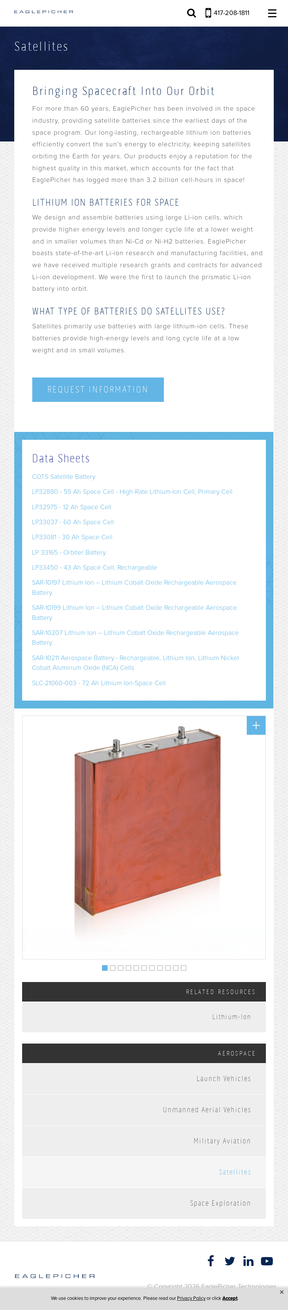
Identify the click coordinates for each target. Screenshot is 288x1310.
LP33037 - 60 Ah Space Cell (73, 522)
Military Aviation (222, 1141)
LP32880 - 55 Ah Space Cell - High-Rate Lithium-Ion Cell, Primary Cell (132, 492)
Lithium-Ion (231, 1016)
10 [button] (176, 966)
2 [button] (113, 966)
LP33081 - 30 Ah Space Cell (72, 537)
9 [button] (168, 966)
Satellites (235, 1172)
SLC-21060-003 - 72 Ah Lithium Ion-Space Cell (99, 683)
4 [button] (128, 966)
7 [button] (152, 966)
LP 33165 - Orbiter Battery (69, 552)
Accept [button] (229, 1298)
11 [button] (184, 966)
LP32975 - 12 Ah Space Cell (71, 507)
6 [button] (144, 966)
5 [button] (136, 966)
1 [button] (105, 966)
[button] (281, 1292)
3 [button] (120, 966)
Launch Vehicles (223, 1078)
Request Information (98, 389)
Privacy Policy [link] (191, 1298)
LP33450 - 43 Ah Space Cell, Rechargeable (94, 568)
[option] (144, 838)
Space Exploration (220, 1203)
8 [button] (160, 966)
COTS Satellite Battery (63, 477)
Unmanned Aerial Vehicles (207, 1109)
